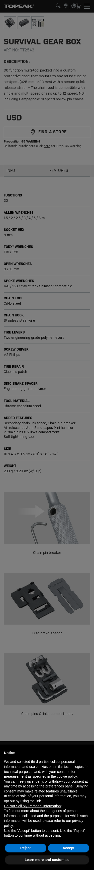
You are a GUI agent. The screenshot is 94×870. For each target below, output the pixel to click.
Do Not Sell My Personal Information (32, 806)
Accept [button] (68, 848)
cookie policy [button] (67, 776)
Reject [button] (25, 848)
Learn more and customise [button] (47, 860)
